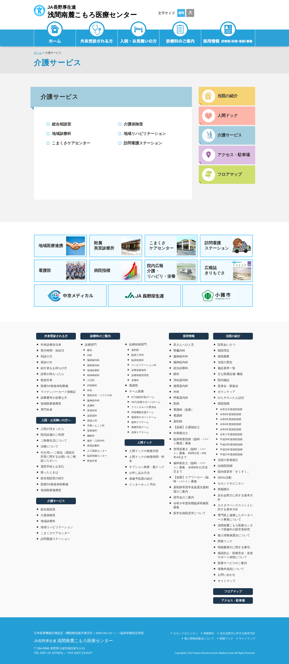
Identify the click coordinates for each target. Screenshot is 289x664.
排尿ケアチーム (140, 432)
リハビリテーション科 (143, 365)
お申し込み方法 (139, 472)
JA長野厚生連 (85, 11)
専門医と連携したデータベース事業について (235, 517)
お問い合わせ (226, 574)
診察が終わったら (52, 374)
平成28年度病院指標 (231, 449)
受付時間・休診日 (52, 350)
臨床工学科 (137, 355)
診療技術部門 (138, 344)
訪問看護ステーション (143, 143)
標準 (181, 13)
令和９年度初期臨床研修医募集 (191, 505)
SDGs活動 (224, 477)
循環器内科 (93, 365)
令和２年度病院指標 (231, 434)
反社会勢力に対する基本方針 (235, 497)
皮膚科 (91, 405)
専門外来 (46, 409)
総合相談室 (61, 124)
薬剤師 (177, 421)
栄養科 (135, 380)
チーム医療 (136, 391)
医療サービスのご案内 (232, 563)
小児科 (91, 380)
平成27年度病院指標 (231, 454)
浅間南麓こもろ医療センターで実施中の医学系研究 (235, 527)
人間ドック (144, 442)
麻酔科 (91, 435)
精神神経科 (93, 375)
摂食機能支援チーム (142, 412)
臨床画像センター (97, 455)
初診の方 (46, 356)
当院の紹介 (233, 336)
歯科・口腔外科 (96, 440)
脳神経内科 (93, 360)
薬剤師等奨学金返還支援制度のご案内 (191, 489)
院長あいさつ (226, 344)
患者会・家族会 (228, 386)
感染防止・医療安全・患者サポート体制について (235, 555)
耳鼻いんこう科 (96, 425)
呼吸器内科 (180, 397)
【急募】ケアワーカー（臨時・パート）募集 (191, 479)
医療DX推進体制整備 (54, 386)
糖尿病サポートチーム (143, 417)
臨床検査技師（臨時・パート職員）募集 (191, 441)
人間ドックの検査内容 (143, 451)
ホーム (38, 52)
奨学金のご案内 (183, 497)
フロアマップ (233, 591)
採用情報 (228, 35)
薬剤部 (135, 350)
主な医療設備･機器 (230, 374)
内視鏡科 (92, 385)
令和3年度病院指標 (230, 429)
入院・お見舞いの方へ (56, 420)
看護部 (62, 270)
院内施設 (223, 380)
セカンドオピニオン (231, 483)
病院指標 (117, 270)
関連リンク (225, 541)
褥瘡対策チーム (140, 427)
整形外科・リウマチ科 (99, 395)
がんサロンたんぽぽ (231, 397)
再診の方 (46, 362)
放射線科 (92, 430)
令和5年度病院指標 (230, 419)
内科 (89, 355)
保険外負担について (231, 569)
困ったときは (49, 472)
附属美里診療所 (117, 245)
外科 (89, 390)
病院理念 (223, 350)
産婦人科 (92, 420)
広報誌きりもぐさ (228, 270)
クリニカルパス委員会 (143, 407)
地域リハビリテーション (145, 134)
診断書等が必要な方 (54, 397)
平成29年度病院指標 (231, 444)
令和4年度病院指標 (230, 424)
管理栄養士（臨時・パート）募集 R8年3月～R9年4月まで (189, 453)
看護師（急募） (183, 409)
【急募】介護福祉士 (186, 427)
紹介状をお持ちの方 (54, 368)
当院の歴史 (225, 362)
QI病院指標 (225, 465)
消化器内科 (180, 380)
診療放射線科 (138, 370)
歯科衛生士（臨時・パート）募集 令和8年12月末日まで (190, 467)
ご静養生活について (54, 440)
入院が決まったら (52, 428)
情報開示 (223, 489)
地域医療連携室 (51, 403)
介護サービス (56, 501)
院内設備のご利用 (52, 434)
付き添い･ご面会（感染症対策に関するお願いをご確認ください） (58, 456)
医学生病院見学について (189, 513)
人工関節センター (97, 450)
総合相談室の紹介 (52, 478)
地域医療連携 (62, 245)
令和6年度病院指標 (230, 414)
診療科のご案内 (180, 35)
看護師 (177, 415)
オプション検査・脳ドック (146, 467)
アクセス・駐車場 (233, 600)
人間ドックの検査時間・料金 (146, 459)
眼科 (89, 350)
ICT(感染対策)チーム (142, 397)
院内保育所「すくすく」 (234, 471)
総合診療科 (180, 368)
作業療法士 (180, 433)
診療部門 (91, 344)
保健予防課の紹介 (141, 478)
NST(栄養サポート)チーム (145, 402)
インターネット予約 (142, 484)
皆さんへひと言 (183, 344)
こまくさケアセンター (71, 143)
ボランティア (226, 391)
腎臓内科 (179, 350)
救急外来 (46, 380)
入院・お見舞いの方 (138, 35)
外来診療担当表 (51, 344)
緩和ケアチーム (140, 422)
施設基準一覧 (226, 368)
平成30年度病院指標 (231, 439)
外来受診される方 (97, 35)
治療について (49, 446)
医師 (176, 403)
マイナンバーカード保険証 (58, 391)
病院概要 (223, 356)
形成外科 (92, 410)
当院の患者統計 (228, 460)
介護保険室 (133, 124)
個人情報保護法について (234, 535)
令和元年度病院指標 (231, 409)
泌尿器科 (92, 415)
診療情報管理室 (140, 375)
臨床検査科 (137, 360)
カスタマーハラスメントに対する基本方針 (235, 507)
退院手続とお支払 (52, 466)
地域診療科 (61, 134)
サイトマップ (226, 581)
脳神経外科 (93, 400)
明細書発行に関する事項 (234, 547)
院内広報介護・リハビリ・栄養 (171, 270)
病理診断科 (93, 445)
